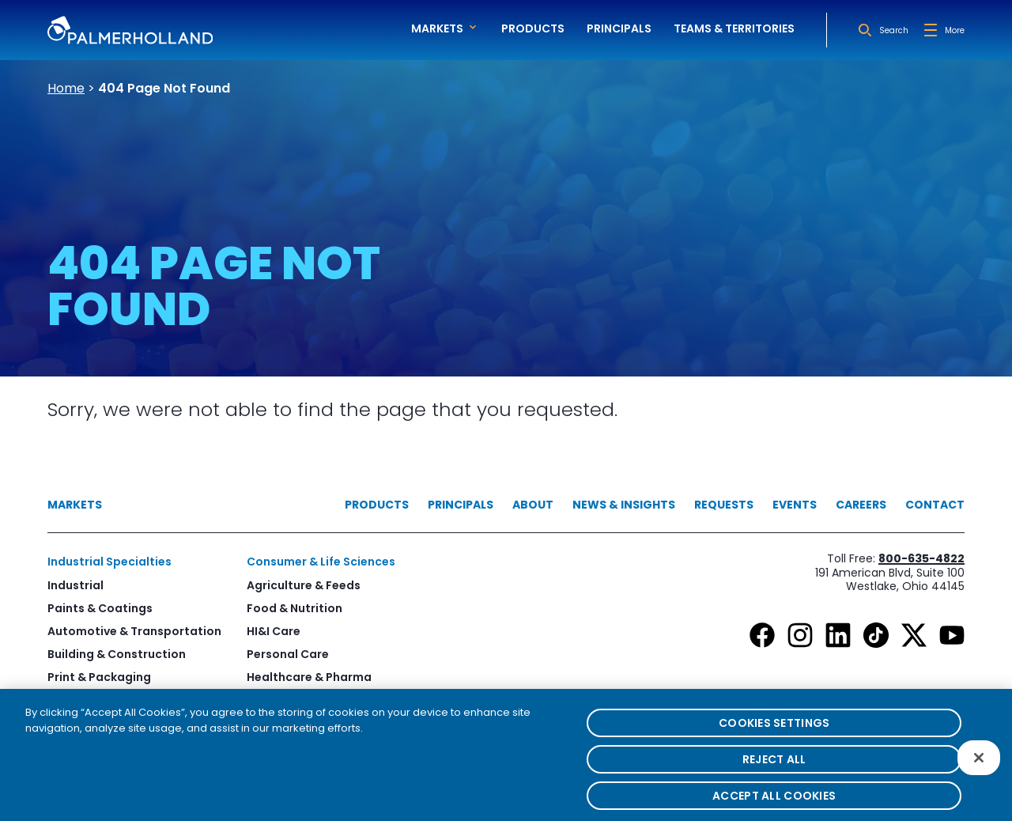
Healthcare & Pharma (309, 677)
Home (66, 88)
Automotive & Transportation (134, 631)
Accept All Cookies (774, 804)
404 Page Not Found (164, 88)
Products (533, 28)
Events (794, 505)
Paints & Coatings (100, 608)
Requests (723, 505)
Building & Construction (116, 654)
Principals (619, 28)
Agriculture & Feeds (304, 585)
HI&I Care (273, 631)
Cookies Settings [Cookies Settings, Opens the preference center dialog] (774, 732)
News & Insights (623, 505)
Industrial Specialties (109, 561)
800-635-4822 (921, 558)
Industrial (75, 585)
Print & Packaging (99, 677)
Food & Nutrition (294, 608)
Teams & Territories (734, 28)
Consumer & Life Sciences (321, 561)
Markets (74, 505)
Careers (861, 505)
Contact (935, 505)
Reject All (774, 768)
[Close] (978, 765)
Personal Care (288, 654)
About (532, 505)
